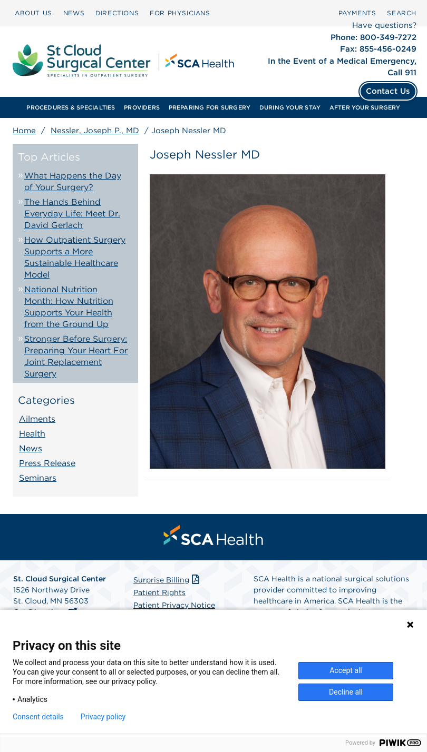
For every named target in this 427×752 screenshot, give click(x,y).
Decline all (346, 692)
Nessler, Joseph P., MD (95, 130)
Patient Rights (159, 592)
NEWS (73, 13)
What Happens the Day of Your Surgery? (72, 181)
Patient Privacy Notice (174, 605)
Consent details (38, 717)
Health (32, 434)
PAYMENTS (357, 13)
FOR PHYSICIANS (180, 13)
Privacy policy (103, 717)
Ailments (37, 419)
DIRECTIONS (117, 13)
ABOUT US (33, 13)
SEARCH (401, 13)
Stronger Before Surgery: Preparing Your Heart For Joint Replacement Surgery (76, 356)
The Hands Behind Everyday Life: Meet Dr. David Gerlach (72, 213)
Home (24, 130)
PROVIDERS (142, 107)
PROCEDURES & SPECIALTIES (70, 107)
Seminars (37, 478)
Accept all (345, 670)
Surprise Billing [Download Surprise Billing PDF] (167, 580)
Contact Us (388, 91)
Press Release (47, 463)
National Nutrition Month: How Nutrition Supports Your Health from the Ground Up (68, 306)
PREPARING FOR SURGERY (210, 107)
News (30, 448)
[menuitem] (33, 13)
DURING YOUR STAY (290, 107)
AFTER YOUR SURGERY (365, 107)
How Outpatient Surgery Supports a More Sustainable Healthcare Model (74, 257)
